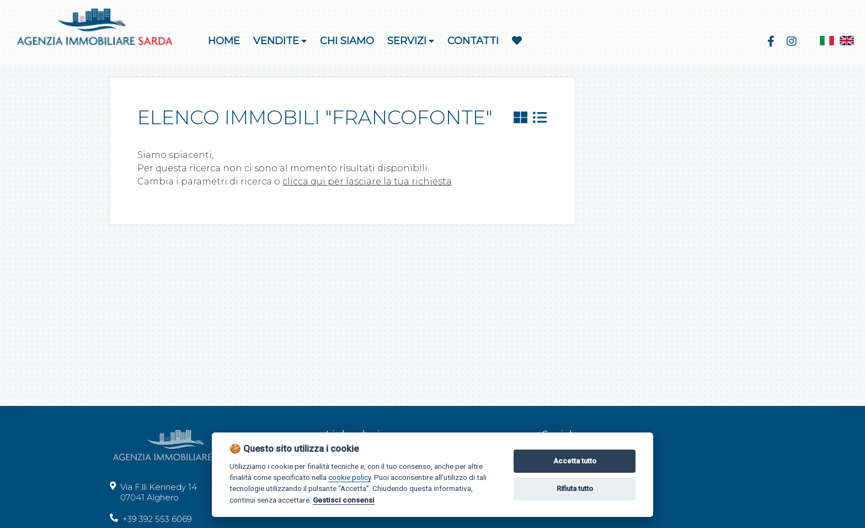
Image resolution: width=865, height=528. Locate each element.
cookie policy (349, 477)
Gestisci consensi (344, 499)
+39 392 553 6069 (151, 519)
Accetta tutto (574, 461)
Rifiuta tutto (575, 488)
